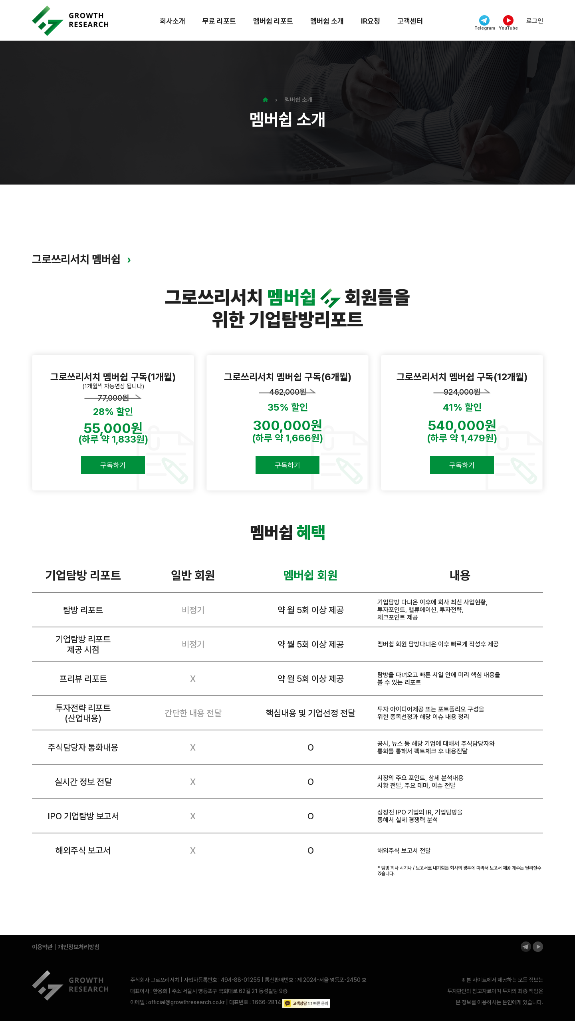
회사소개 (172, 21)
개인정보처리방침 (78, 947)
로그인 (534, 21)
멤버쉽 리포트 (273, 21)
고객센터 (410, 21)
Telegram (484, 23)
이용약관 (42, 947)
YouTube (508, 23)
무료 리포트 (219, 21)
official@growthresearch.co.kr (186, 1002)
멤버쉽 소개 (327, 21)
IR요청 (370, 21)
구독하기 (113, 465)
